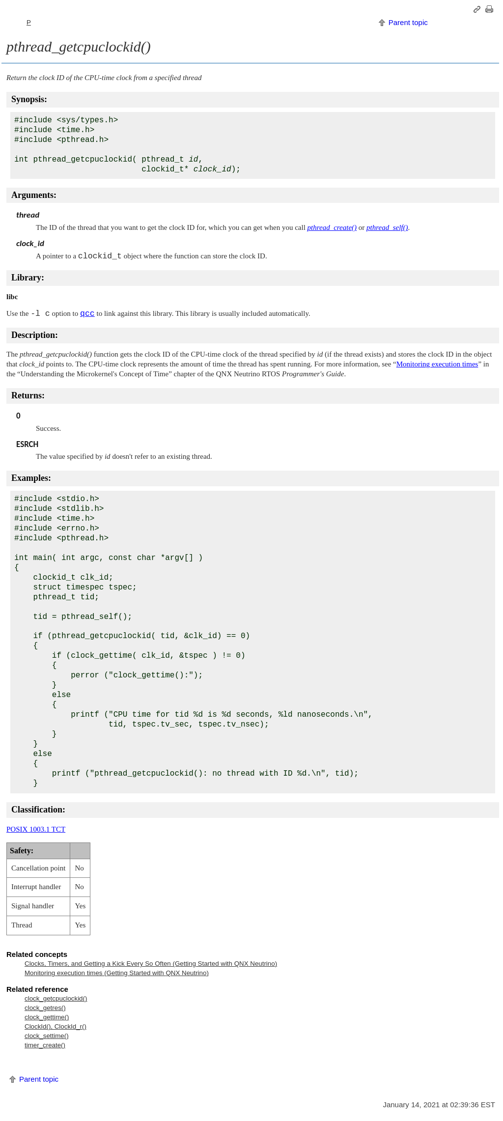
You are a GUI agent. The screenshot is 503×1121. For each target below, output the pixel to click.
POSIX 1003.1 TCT (35, 829)
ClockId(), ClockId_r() (55, 1026)
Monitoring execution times (437, 364)
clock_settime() (47, 1035)
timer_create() (45, 1045)
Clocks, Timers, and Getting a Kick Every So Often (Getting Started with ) (151, 963)
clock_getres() (45, 1007)
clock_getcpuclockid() (56, 998)
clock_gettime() (47, 1017)
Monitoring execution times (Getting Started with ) (117, 973)
